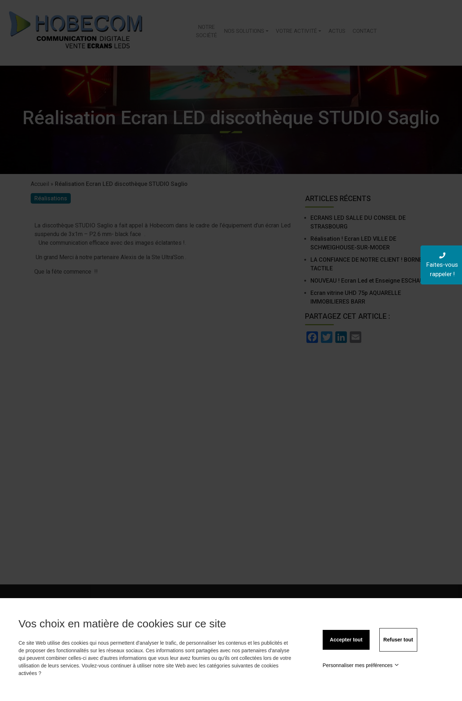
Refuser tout (398, 640)
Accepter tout (346, 640)
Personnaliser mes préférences (361, 665)
